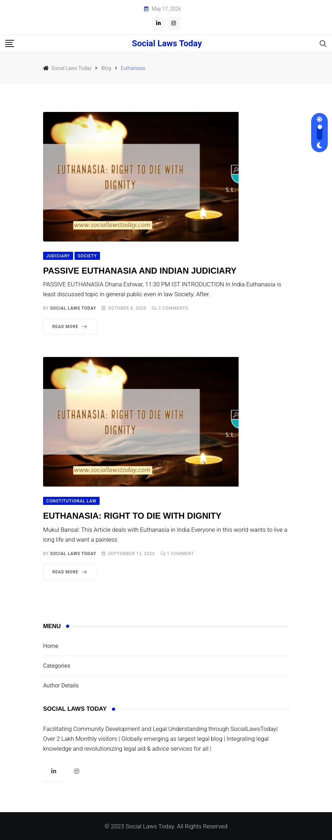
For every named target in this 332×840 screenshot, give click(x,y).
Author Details (61, 685)
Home (50, 646)
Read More (71, 326)
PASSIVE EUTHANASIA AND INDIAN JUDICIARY (140, 270)
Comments (173, 308)
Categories (56, 665)
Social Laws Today (167, 43)
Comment (180, 553)
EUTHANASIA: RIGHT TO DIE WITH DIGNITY (132, 515)
